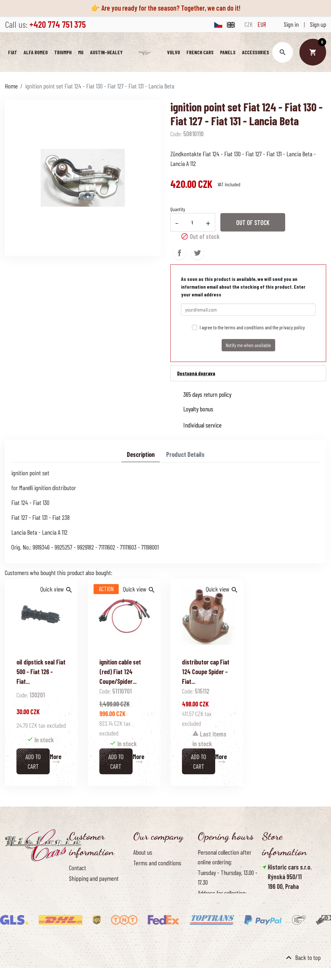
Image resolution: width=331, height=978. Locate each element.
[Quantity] (192, 222)
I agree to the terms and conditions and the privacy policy (252, 327)
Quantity (177, 209)
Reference (80, 921)
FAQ (73, 899)
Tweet (197, 252)
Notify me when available (248, 345)
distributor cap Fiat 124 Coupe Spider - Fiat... (205, 671)
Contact (77, 867)
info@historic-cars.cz (294, 908)
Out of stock (252, 222)
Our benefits (147, 895)
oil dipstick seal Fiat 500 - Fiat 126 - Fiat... (40, 671)
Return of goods (86, 889)
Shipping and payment (94, 878)
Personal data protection (160, 873)
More (55, 756)
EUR (261, 24)
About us (142, 852)
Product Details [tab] (185, 454)
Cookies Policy (148, 884)
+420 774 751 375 (289, 898)
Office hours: (212, 913)
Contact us (81, 910)
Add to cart (33, 761)
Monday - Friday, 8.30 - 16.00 (228, 924)
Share (179, 252)
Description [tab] (141, 454)
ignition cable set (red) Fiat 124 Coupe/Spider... (120, 671)
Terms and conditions (157, 863)
